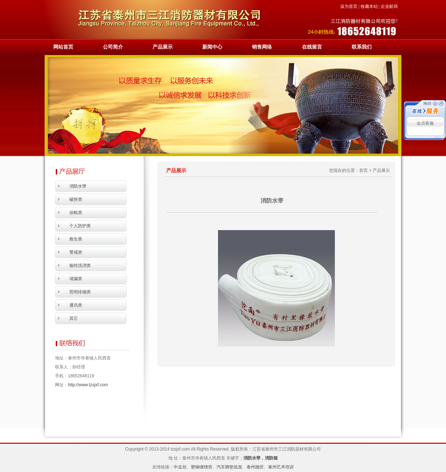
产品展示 (163, 47)
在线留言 (312, 47)
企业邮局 (389, 6)
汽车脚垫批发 (229, 466)
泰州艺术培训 (281, 466)
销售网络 (262, 47)
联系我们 (362, 47)
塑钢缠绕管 (201, 466)
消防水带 (252, 458)
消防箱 (271, 458)
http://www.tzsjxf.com (88, 384)
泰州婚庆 (255, 466)
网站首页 (63, 47)
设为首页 (348, 6)
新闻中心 (212, 47)
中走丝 (180, 466)
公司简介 (113, 47)
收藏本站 (369, 6)
